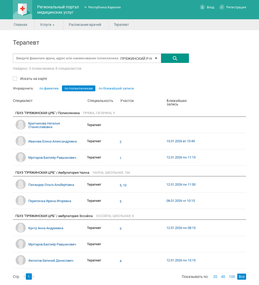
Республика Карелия (104, 7)
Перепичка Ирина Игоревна (49, 201)
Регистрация (232, 7)
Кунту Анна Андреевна (45, 228)
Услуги (45, 25)
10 (124, 185)
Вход (207, 7)
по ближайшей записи (116, 88)
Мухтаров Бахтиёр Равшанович (52, 157)
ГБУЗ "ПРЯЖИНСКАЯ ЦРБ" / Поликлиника (47, 113)
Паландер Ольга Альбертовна (51, 185)
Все (242, 277)
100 (232, 277)
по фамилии (49, 88)
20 (215, 277)
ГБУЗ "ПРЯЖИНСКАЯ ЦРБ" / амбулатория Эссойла (54, 216)
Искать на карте (33, 78)
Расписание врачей (85, 25)
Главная (20, 25)
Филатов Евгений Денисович (50, 260)
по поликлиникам (78, 88)
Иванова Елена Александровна (52, 141)
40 (223, 277)
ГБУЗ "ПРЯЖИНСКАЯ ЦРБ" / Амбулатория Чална (52, 172)
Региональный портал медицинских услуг (58, 10)
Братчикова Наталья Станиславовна (44, 125)
